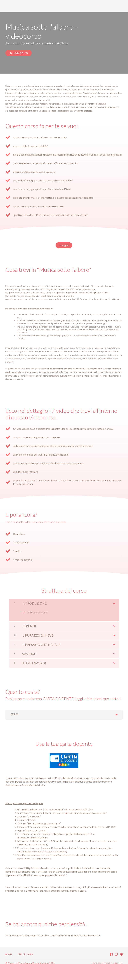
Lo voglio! (62, 243)
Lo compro (109, 710)
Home (8, 951)
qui (66, 809)
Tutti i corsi (101, 6)
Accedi (118, 6)
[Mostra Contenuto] (114, 598)
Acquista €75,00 (19, 53)
